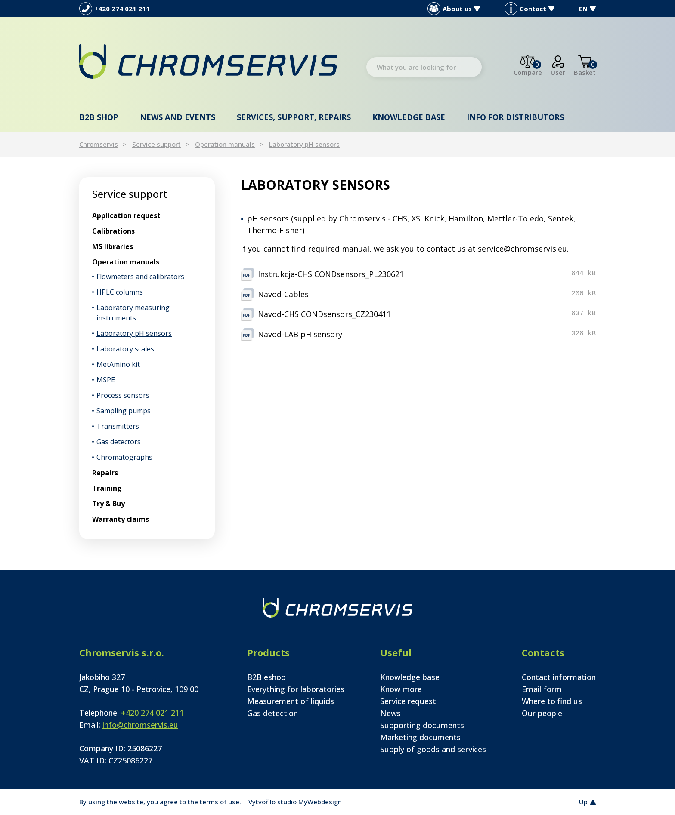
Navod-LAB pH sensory (300, 334)
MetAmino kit (118, 364)
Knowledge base (408, 117)
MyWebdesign (320, 801)
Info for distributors (515, 117)
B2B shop (98, 117)
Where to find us (552, 701)
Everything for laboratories (295, 689)
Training (107, 488)
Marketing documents (420, 737)
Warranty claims (120, 519)
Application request (126, 215)
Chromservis (98, 144)
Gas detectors (118, 441)
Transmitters (117, 426)
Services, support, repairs (294, 117)
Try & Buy (108, 503)
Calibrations (113, 231)
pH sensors (269, 218)
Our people (542, 713)
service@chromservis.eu (522, 248)
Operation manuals (225, 144)
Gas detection (272, 713)
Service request (408, 701)
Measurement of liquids (290, 701)
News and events (177, 117)
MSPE (105, 379)
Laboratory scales (125, 349)
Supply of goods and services (433, 749)
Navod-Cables (283, 294)
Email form (542, 689)
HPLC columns (119, 292)
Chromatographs (124, 457)
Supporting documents (422, 725)
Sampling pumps (123, 410)
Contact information (559, 677)
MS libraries (112, 246)
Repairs (105, 472)
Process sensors (122, 395)
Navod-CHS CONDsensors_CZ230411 (324, 314)
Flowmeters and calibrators (140, 276)
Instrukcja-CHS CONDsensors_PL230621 (331, 274)
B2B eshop (266, 677)
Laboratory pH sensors (304, 144)
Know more (401, 689)
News (390, 713)
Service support (156, 144)
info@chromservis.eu (140, 725)
